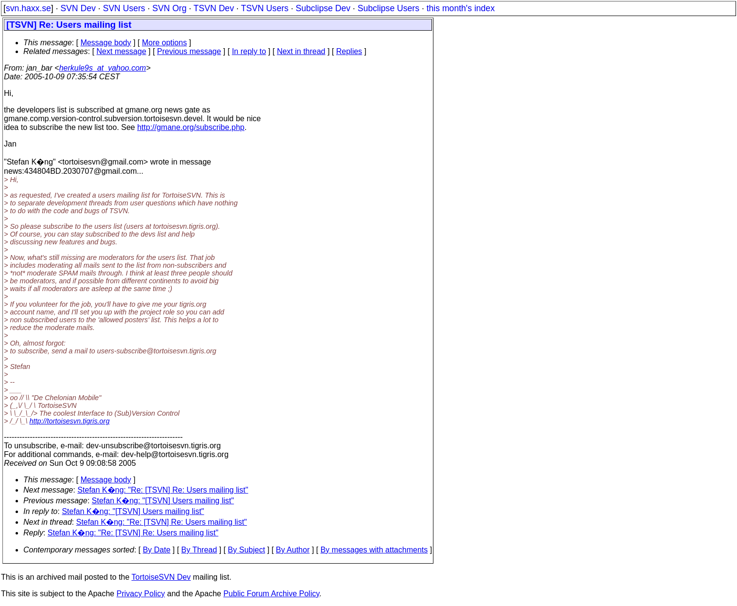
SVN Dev (77, 8)
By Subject (246, 550)
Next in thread (301, 51)
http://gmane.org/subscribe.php (191, 127)
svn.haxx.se (28, 8)
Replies (349, 51)
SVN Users (124, 8)
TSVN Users (264, 8)
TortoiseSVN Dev (161, 577)
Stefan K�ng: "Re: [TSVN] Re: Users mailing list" (162, 490)
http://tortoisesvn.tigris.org (69, 421)
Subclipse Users (388, 8)
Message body (105, 42)
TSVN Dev (214, 8)
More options (164, 42)
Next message (121, 51)
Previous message (189, 51)
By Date (156, 550)
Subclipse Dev (323, 8)
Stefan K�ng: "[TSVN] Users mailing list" (163, 500)
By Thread (199, 550)
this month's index (461, 8)
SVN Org (169, 8)
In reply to (249, 51)
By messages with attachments (374, 550)
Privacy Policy (140, 593)
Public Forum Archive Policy (271, 593)
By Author (292, 550)
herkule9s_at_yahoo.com (102, 68)
